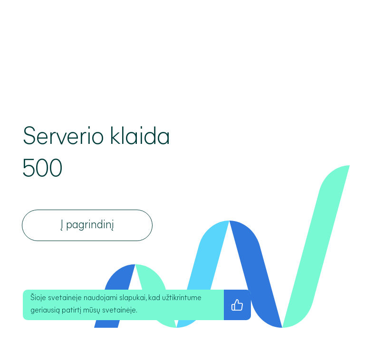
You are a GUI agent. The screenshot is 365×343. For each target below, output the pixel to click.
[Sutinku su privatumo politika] (237, 305)
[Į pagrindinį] (87, 225)
